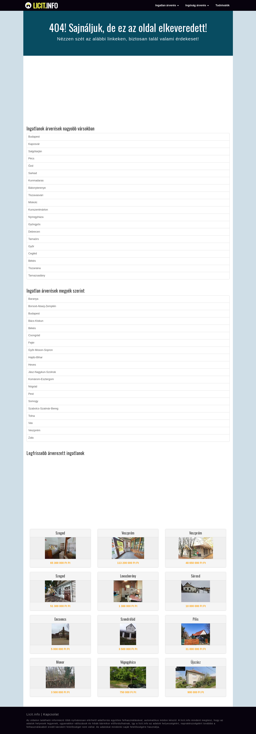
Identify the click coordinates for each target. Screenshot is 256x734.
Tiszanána (34, 268)
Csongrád (34, 335)
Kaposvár (34, 144)
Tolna (31, 415)
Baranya (33, 298)
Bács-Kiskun (35, 320)
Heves (32, 364)
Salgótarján (35, 151)
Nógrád (32, 386)
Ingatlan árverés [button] (167, 5)
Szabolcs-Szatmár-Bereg (43, 408)
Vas (30, 423)
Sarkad (32, 173)
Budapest (34, 136)
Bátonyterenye (37, 187)
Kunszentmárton (38, 209)
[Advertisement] (128, 91)
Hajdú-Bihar (35, 357)
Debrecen (34, 231)
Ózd (30, 165)
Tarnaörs (33, 239)
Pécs (31, 158)
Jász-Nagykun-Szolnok (42, 372)
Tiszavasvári (35, 195)
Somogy (33, 401)
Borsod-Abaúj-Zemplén (42, 306)
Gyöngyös (34, 224)
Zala (30, 437)
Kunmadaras (36, 180)
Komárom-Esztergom (41, 379)
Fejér (31, 342)
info (45, 5)
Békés (32, 260)
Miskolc (32, 202)
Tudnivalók (222, 5)
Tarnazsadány (36, 275)
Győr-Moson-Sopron (40, 350)
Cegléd (32, 253)
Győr (31, 246)
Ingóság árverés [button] (197, 5)
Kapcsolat (51, 714)
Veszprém (34, 430)
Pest (31, 393)
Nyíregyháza (35, 217)
